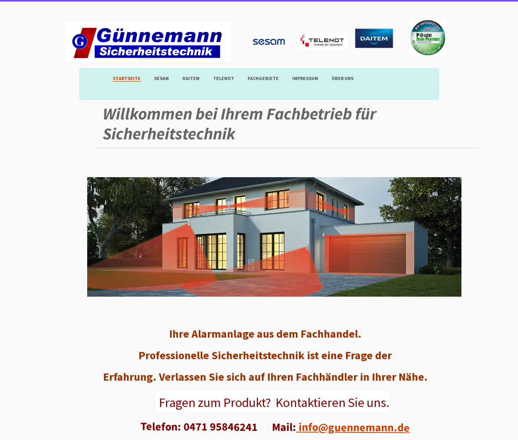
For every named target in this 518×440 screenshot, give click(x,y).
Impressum (305, 78)
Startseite (127, 78)
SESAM (161, 78)
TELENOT (223, 78)
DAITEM (190, 78)
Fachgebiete (263, 78)
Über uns (343, 78)
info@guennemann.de (352, 427)
